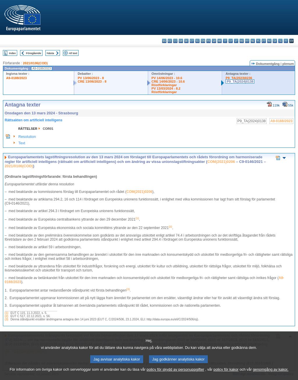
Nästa (50, 53)
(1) (6, 313)
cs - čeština (175, 41)
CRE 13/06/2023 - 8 (92, 81)
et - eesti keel (192, 41)
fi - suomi (286, 41)
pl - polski (258, 41)
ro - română (269, 41)
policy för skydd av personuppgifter (175, 376)
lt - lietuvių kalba (236, 41)
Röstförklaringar (164, 85)
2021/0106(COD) (35, 63)
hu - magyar (242, 41)
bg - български (164, 41)
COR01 (48, 128)
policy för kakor (226, 376)
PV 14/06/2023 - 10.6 (167, 78)
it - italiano (225, 41)
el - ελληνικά (197, 41)
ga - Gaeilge (214, 41)
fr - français (208, 41)
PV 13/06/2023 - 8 (91, 78)
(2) (6, 316)
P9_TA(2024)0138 (240, 81)
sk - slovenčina (275, 41)
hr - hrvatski (219, 41)
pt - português (264, 41)
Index (12, 53)
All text (73, 53)
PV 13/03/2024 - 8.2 (166, 88)
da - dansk (181, 41)
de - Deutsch (186, 41)
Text (21, 143)
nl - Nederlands (253, 41)
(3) (6, 319)
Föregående (33, 53)
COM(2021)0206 (221, 161)
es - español (170, 41)
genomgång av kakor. (270, 376)
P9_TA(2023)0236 (239, 78)
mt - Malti (247, 41)
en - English (203, 41)
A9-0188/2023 (16, 78)
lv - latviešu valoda (230, 41)
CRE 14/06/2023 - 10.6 (168, 81)
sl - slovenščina (280, 41)
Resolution (27, 136)
